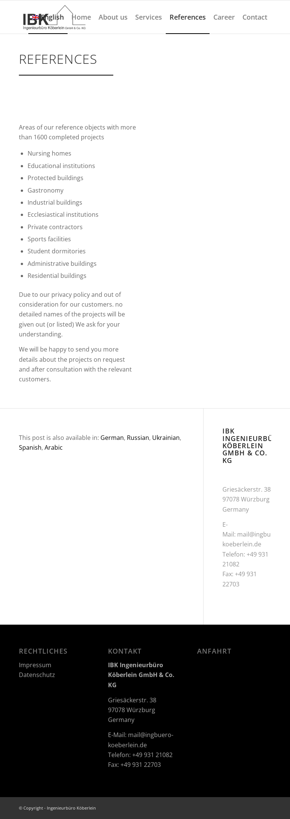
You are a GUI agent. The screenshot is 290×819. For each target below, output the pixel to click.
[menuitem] (48, 17)
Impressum (35, 665)
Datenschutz (37, 675)
